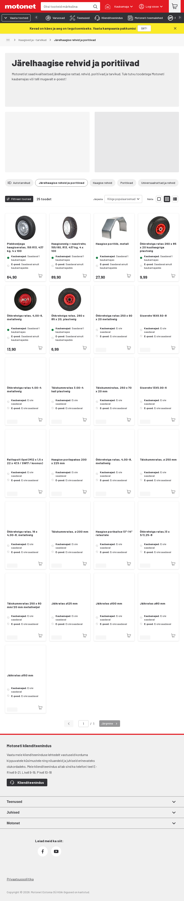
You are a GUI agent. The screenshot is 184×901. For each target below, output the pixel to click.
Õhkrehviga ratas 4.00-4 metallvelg (24, 389)
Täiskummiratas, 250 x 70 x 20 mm (114, 389)
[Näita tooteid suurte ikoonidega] (159, 199)
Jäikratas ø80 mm (152, 603)
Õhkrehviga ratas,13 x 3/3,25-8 (155, 533)
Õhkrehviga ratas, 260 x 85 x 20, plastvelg (68, 317)
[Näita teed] (8, 40)
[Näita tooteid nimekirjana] (175, 199)
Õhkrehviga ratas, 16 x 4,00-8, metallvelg (22, 533)
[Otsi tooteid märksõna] (95, 6)
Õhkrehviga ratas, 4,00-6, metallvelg (25, 317)
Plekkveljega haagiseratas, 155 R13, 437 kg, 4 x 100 (25, 247)
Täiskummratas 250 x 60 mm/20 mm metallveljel (24, 605)
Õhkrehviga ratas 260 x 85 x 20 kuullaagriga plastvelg (158, 247)
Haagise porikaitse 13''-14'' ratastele (114, 533)
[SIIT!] (144, 28)
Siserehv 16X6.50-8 (153, 315)
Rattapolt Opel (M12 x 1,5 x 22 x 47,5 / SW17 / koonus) (25, 461)
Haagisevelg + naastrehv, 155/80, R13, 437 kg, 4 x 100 (68, 247)
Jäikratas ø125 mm (64, 603)
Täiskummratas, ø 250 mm (158, 459)
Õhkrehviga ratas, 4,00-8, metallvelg (114, 461)
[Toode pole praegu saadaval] (40, 276)
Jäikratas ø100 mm (109, 603)
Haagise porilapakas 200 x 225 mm (69, 461)
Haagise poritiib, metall (112, 243)
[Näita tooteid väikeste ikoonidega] (167, 199)
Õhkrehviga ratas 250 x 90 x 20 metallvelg (114, 317)
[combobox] (66, 6)
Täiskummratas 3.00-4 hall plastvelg (67, 389)
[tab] (54, 18)
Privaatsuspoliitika (20, 879)
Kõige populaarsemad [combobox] (121, 199)
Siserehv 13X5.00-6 (153, 387)
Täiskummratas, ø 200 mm (69, 531)
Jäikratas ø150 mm (20, 675)
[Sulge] (175, 28)
